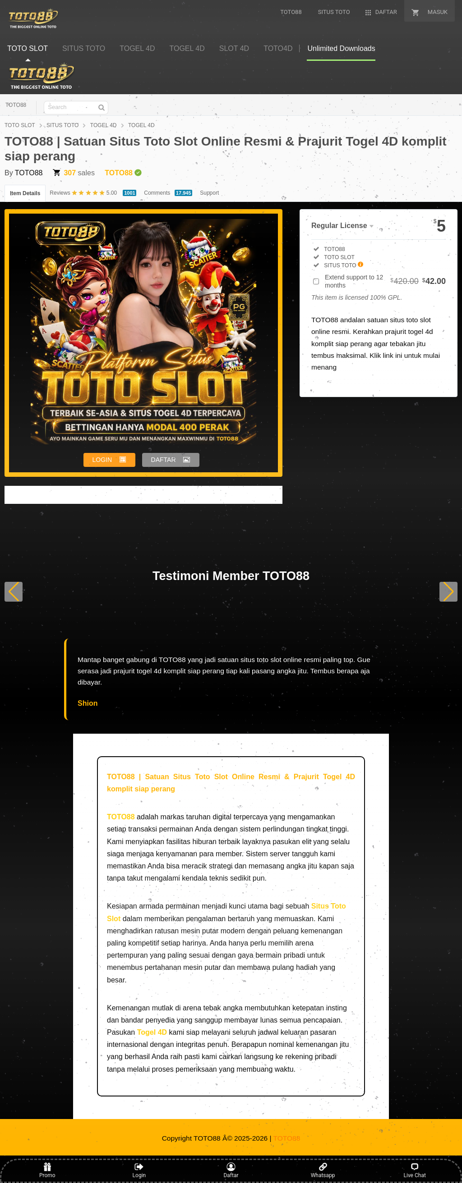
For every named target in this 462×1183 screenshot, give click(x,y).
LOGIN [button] (102, 459)
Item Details (25, 193)
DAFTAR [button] (163, 459)
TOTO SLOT (20, 125)
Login (139, 1170)
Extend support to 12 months (385, 281)
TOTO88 (15, 105)
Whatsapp (323, 1170)
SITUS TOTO (62, 125)
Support (209, 193)
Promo (47, 1170)
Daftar (230, 1170)
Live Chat (415, 1170)
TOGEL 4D (103, 125)
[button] (14, 592)
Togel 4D (152, 1032)
